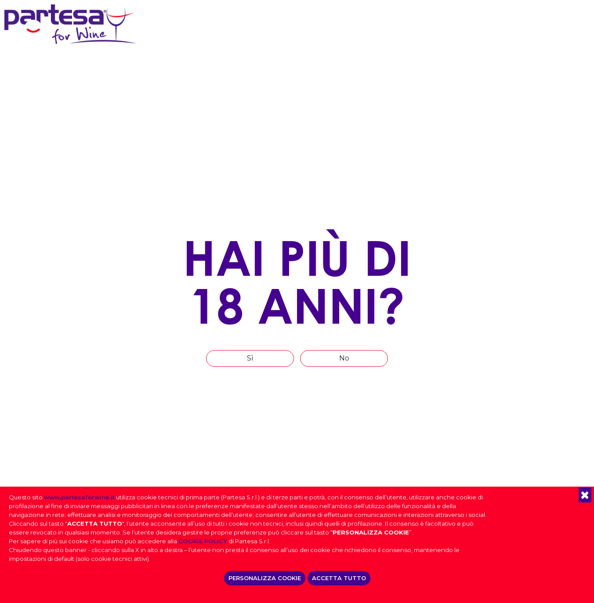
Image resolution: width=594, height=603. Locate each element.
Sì (250, 358)
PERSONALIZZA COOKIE (264, 577)
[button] (585, 494)
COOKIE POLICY (202, 541)
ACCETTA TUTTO (339, 577)
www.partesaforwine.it (79, 497)
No (344, 358)
